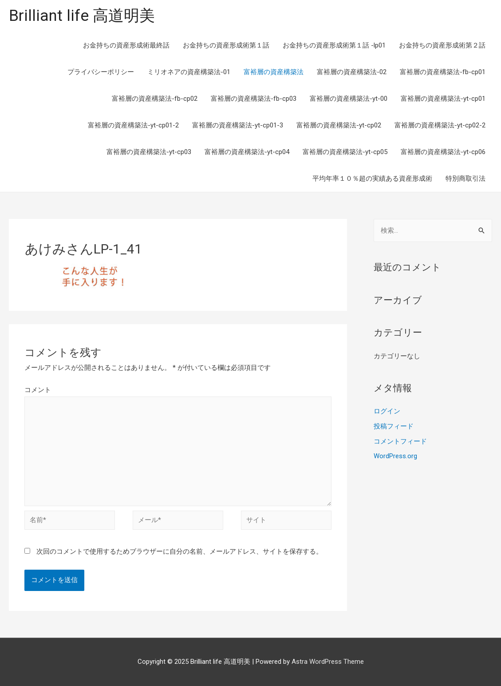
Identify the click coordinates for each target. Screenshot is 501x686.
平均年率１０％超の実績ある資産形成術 (372, 178)
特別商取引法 (465, 178)
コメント (37, 390)
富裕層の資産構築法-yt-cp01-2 (133, 125)
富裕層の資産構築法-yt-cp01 (443, 99)
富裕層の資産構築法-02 (352, 72)
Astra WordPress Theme (328, 662)
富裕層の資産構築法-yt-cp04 (247, 152)
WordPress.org (395, 456)
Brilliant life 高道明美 (82, 16)
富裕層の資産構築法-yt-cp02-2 (439, 125)
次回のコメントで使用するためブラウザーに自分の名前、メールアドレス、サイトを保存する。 (179, 551)
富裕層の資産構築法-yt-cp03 (149, 152)
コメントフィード (400, 441)
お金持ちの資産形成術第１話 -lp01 (334, 45)
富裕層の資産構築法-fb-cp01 (442, 72)
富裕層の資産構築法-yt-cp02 (338, 125)
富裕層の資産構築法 (274, 72)
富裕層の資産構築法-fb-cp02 (154, 99)
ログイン (387, 411)
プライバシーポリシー (100, 72)
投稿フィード (394, 426)
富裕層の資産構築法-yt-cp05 (345, 152)
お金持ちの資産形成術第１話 (226, 45)
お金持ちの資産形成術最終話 (126, 45)
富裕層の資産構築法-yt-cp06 (443, 152)
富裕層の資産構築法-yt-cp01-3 (237, 125)
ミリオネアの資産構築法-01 (188, 72)
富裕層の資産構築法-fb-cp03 (253, 99)
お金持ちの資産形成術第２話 (442, 45)
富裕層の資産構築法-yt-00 (348, 99)
